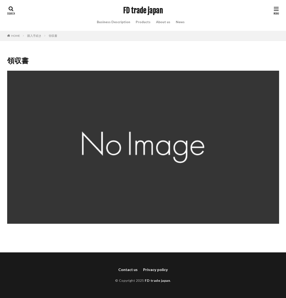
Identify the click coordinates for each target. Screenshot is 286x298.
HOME (15, 35)
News (180, 22)
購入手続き (34, 35)
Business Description (113, 22)
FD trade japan (143, 10)
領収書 (53, 35)
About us (163, 22)
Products (143, 22)
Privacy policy (155, 269)
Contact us (128, 269)
